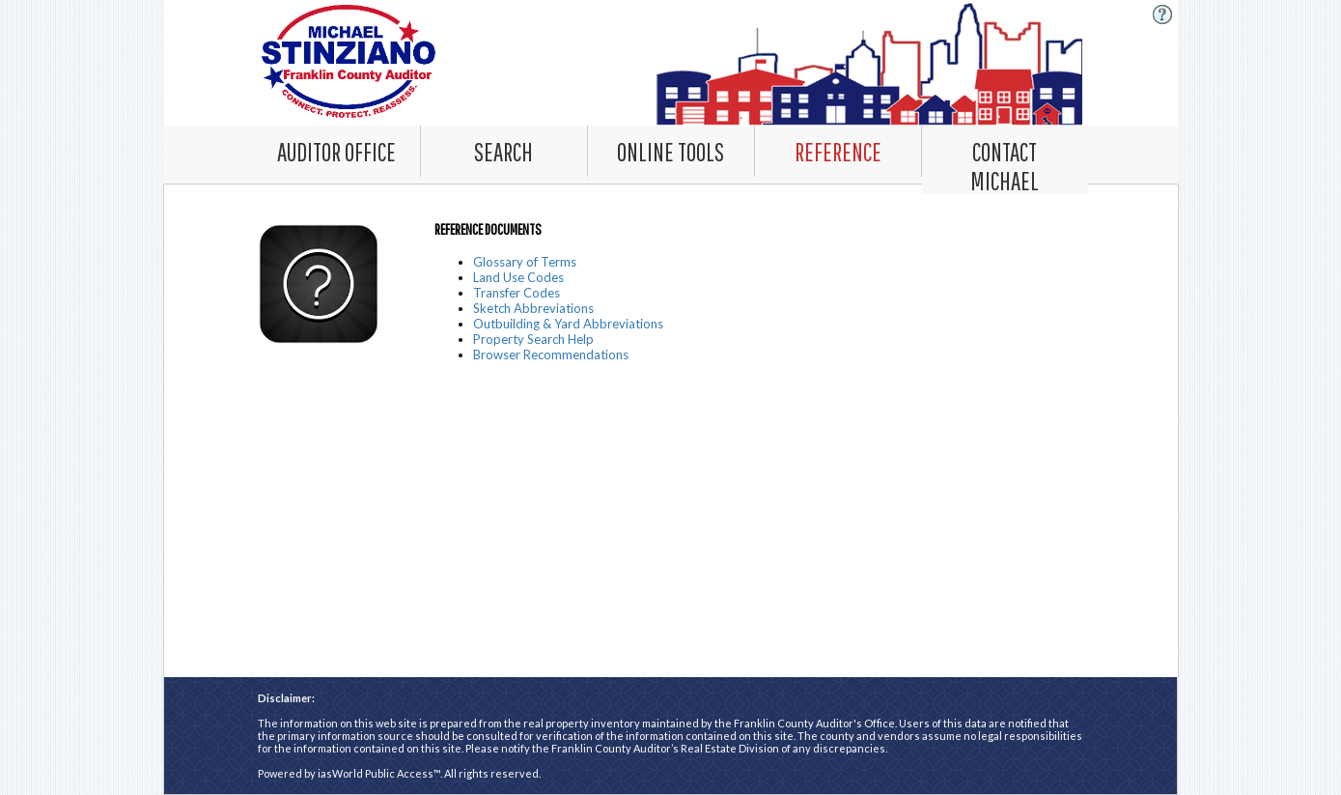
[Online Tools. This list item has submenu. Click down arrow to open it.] (671, 151)
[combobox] (504, 151)
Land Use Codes (518, 277)
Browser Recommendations (551, 354)
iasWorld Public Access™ (379, 773)
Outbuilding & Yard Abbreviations (568, 323)
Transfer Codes (516, 292)
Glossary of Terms (524, 262)
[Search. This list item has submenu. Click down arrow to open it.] (504, 151)
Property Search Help (533, 339)
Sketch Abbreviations (533, 308)
